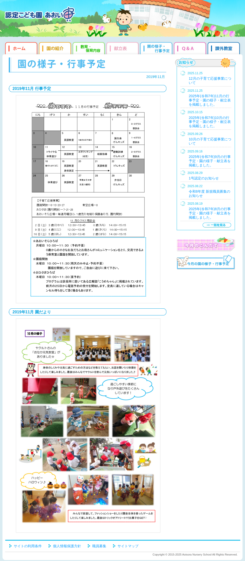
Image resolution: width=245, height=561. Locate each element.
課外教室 (224, 47)
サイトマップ (128, 546)
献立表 (123, 47)
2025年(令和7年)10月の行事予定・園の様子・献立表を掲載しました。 (210, 122)
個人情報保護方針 (67, 546)
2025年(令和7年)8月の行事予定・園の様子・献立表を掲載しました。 (210, 213)
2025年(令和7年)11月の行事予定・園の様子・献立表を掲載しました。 (210, 100)
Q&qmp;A (191, 47)
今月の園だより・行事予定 (205, 263)
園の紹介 (55, 47)
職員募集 (99, 546)
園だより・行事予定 (157, 47)
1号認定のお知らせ (204, 178)
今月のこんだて (205, 244)
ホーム (20, 47)
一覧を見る (216, 225)
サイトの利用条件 (28, 546)
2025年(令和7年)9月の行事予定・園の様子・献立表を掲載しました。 (210, 161)
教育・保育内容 (89, 47)
